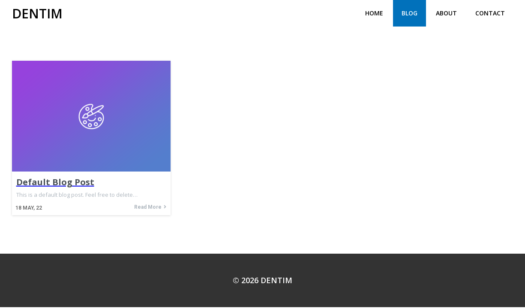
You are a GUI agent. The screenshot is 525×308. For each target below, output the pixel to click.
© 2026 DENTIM (262, 280)
